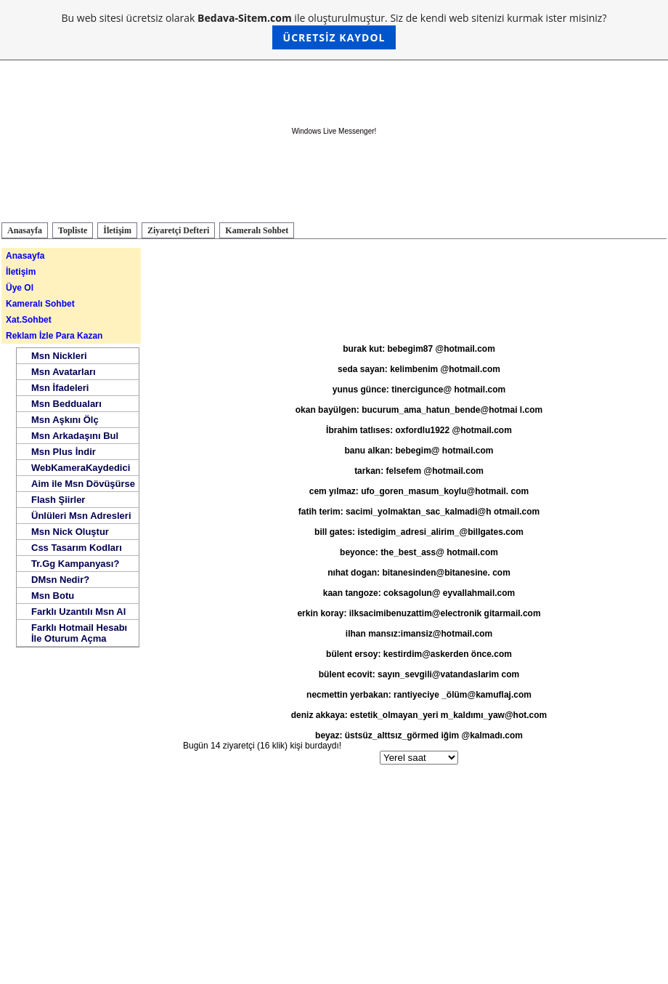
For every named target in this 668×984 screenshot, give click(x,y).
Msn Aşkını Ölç (65, 419)
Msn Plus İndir (63, 451)
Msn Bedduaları (66, 403)
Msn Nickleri (59, 355)
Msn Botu (52, 595)
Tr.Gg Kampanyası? (75, 563)
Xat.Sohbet (29, 320)
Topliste (72, 230)
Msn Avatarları (63, 371)
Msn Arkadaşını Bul (74, 435)
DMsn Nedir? (60, 579)
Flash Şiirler (58, 499)
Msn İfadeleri (60, 387)
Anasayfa (24, 230)
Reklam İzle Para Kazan (54, 336)
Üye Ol (19, 288)
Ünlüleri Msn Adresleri (81, 515)
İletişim (117, 230)
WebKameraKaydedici (80, 467)
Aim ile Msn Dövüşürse (83, 483)
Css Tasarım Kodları (76, 547)
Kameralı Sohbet (256, 230)
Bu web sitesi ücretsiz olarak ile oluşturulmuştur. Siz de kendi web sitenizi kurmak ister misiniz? (334, 30)
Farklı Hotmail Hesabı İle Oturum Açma (79, 633)
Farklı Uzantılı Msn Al (78, 611)
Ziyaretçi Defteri (178, 230)
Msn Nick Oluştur (70, 531)
